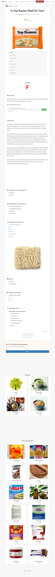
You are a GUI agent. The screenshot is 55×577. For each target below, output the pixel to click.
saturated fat (12, 234)
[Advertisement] (27, 174)
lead (10, 227)
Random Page (40, 1)
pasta (10, 299)
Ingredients (13, 67)
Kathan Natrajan (30, 333)
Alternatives (13, 72)
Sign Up (47, 1)
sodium (11, 231)
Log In (52, 1)
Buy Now (44, 109)
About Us (10, 1)
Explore (23, 1)
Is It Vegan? (16, 1)
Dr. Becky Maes (15, 6)
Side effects (13, 64)
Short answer (13, 55)
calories (11, 236)
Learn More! (12, 325)
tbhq (10, 229)
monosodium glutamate (15, 224)
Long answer (13, 58)
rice (10, 297)
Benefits (12, 69)
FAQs (12, 61)
